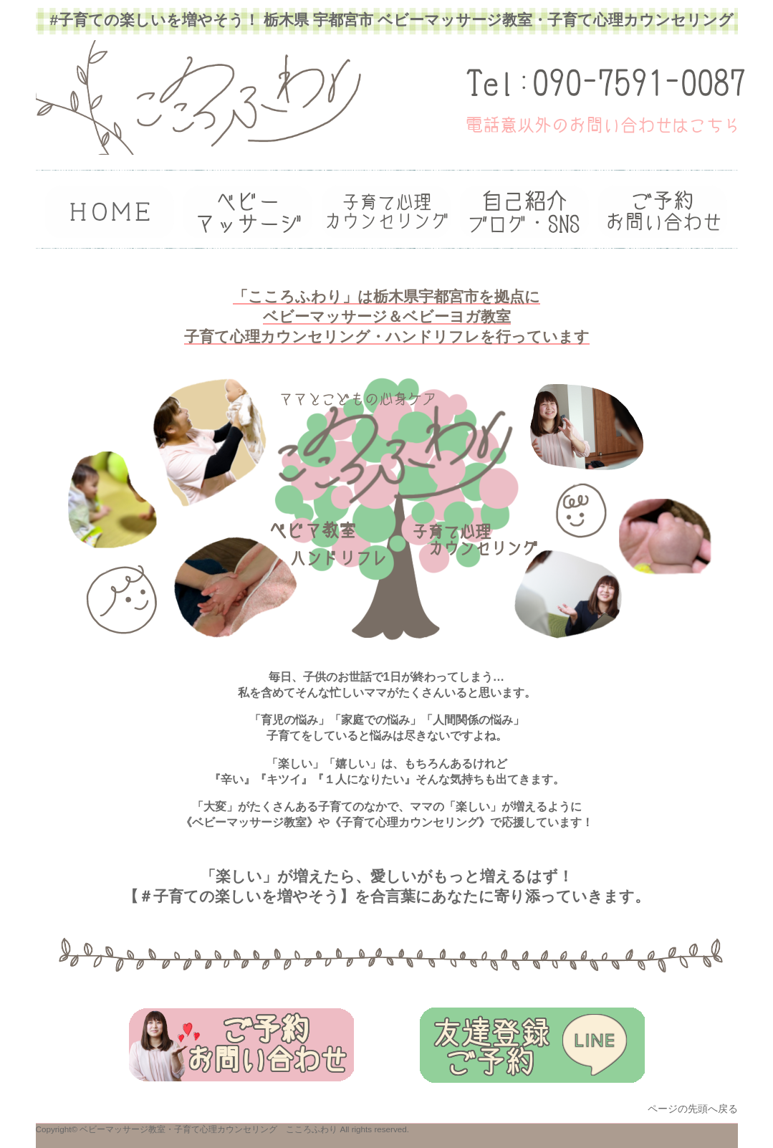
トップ (109, 211)
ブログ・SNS (524, 211)
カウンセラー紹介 (247, 211)
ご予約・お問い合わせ (662, 211)
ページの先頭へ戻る (693, 1108)
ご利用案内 (386, 211)
